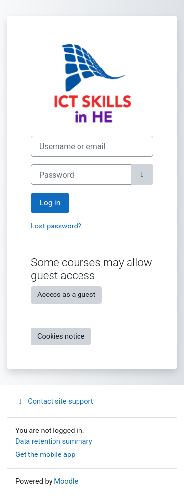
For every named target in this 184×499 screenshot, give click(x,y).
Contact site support (54, 401)
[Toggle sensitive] (142, 174)
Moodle (66, 481)
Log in (50, 202)
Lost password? (56, 226)
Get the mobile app (45, 454)
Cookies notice (60, 336)
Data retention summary (53, 441)
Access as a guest (66, 294)
